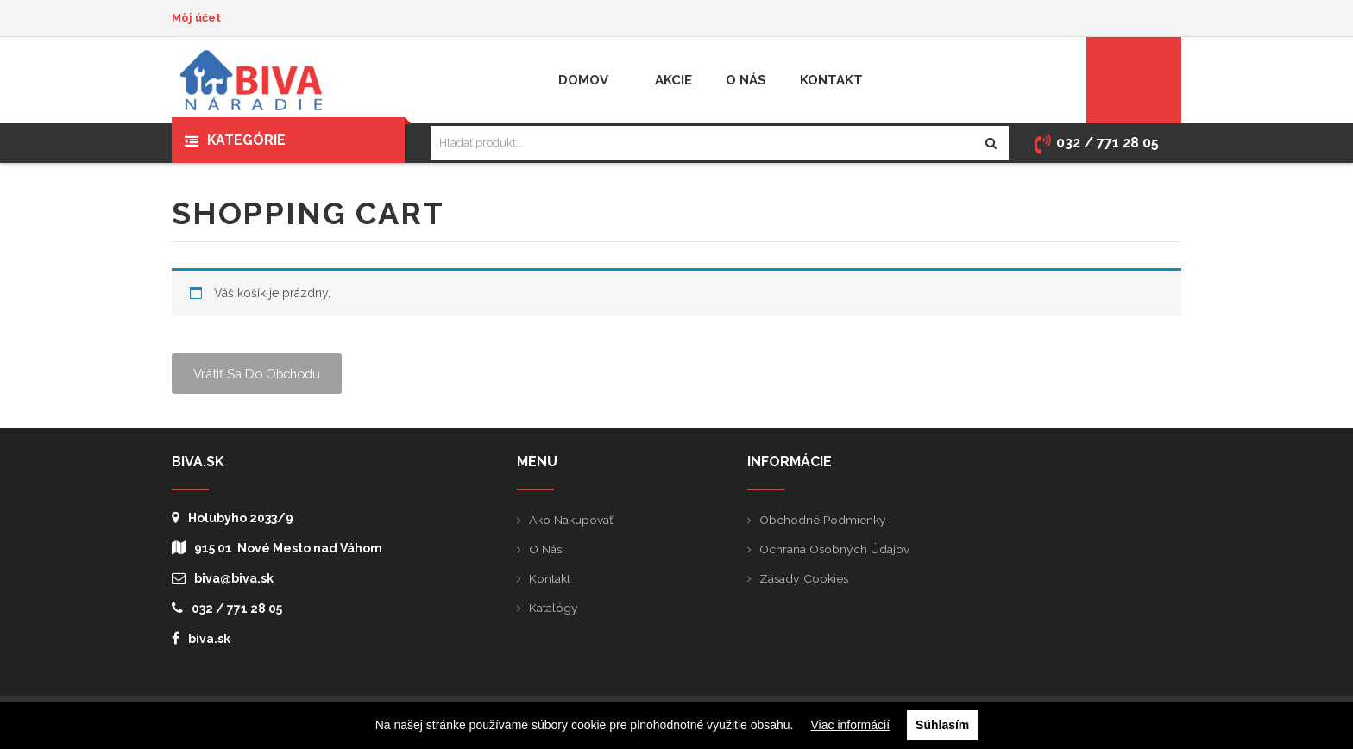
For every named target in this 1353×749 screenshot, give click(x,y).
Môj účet (196, 17)
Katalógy (553, 608)
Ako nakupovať (571, 520)
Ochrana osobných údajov (834, 549)
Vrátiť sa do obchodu (260, 373)
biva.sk (201, 638)
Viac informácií (850, 725)
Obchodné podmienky (822, 520)
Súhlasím (942, 725)
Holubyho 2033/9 (232, 517)
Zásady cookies (804, 578)
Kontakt (549, 578)
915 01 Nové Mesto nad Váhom (277, 547)
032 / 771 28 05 (227, 608)
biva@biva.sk (223, 578)
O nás (546, 549)
